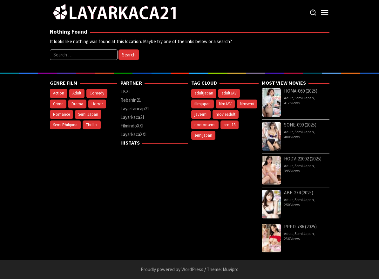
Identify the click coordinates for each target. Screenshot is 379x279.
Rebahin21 (130, 100)
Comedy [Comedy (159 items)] (97, 93)
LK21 (125, 91)
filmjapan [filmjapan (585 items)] (202, 104)
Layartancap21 (134, 109)
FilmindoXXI (131, 126)
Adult (288, 97)
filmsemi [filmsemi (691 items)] (247, 104)
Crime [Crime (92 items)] (58, 104)
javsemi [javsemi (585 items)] (200, 114)
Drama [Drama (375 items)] (77, 104)
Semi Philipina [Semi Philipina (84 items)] (65, 124)
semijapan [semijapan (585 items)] (203, 135)
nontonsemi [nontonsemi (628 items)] (204, 124)
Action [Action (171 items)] (58, 93)
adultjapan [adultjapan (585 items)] (203, 93)
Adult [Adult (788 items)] (76, 93)
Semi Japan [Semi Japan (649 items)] (88, 114)
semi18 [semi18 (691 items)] (229, 124)
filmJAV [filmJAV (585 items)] (225, 104)
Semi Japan (304, 97)
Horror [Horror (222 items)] (97, 104)
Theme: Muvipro (223, 269)
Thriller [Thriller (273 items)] (92, 124)
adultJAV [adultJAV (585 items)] (229, 93)
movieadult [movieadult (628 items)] (225, 114)
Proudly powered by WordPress (172, 269)
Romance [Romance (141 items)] (61, 114)
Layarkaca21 (132, 117)
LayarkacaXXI (133, 134)
